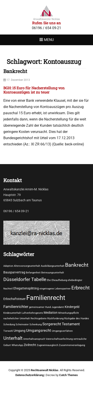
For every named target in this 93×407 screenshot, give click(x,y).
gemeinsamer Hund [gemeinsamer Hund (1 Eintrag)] (40, 307)
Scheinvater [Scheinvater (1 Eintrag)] (22, 324)
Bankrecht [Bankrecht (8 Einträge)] (77, 265)
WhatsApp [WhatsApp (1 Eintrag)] (17, 345)
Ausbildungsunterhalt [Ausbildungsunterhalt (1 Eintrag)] (52, 266)
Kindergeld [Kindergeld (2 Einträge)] (72, 307)
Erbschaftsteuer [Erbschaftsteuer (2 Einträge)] (14, 299)
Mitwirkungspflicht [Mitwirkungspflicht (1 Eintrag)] (68, 312)
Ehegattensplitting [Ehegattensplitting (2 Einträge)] (26, 288)
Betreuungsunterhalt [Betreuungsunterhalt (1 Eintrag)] (52, 272)
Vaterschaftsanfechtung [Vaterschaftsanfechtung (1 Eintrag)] (59, 339)
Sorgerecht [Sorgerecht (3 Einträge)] (51, 324)
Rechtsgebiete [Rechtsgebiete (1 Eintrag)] (39, 318)
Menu (49, 40)
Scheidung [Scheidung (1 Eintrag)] (9, 324)
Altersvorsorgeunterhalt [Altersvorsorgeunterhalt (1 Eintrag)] (27, 266)
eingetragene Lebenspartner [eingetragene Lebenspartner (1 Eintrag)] (55, 288)
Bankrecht (15, 71)
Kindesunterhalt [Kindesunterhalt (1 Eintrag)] (12, 312)
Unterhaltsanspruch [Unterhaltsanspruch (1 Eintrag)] (34, 339)
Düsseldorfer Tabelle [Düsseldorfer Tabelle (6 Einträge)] (24, 279)
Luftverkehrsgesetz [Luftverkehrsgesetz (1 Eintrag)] (32, 312)
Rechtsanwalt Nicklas (44, 370)
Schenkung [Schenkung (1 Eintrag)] (35, 324)
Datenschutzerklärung (29, 375)
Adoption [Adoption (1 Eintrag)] (8, 266)
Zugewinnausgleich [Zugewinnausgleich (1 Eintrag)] (47, 345)
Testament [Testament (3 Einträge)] (71, 324)
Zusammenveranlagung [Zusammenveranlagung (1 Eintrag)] (72, 345)
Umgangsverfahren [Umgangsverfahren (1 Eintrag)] (62, 331)
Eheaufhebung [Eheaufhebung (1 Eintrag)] (59, 280)
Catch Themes (68, 375)
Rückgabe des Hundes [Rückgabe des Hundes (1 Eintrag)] (76, 318)
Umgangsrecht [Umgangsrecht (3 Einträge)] (38, 330)
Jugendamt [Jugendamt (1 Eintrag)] (58, 307)
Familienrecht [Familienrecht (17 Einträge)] (45, 297)
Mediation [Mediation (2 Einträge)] (51, 312)
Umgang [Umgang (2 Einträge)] (19, 330)
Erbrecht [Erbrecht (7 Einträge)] (80, 288)
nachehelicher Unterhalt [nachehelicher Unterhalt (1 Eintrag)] (16, 318)
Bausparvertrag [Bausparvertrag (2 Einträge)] (14, 272)
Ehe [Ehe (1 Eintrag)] (49, 280)
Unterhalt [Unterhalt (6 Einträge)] (13, 338)
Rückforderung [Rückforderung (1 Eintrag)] (55, 318)
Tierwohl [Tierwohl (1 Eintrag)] (8, 331)
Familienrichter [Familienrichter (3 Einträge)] (15, 307)
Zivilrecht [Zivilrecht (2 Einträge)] (30, 345)
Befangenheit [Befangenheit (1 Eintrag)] (33, 272)
